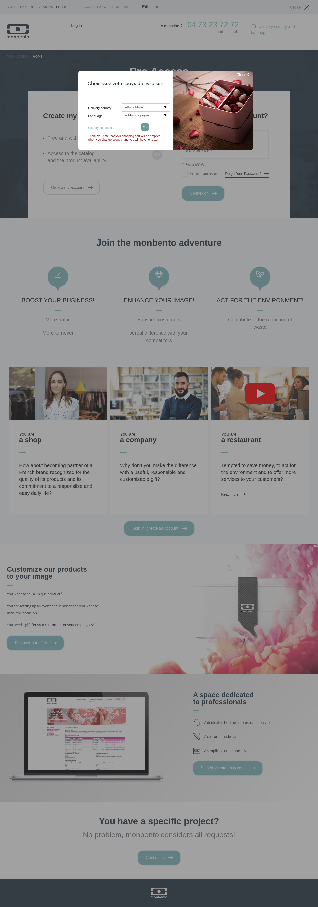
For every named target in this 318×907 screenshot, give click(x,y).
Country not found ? (101, 128)
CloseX (242, 75)
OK (145, 127)
